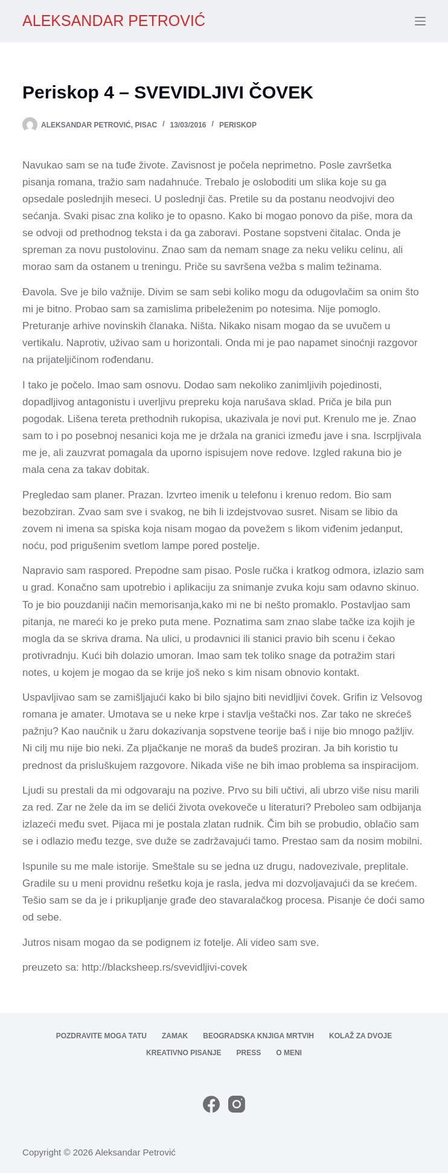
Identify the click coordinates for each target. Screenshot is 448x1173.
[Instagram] (236, 1104)
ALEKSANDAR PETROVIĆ (113, 20)
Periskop (238, 125)
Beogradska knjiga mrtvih (258, 1036)
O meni (289, 1053)
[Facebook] (211, 1104)
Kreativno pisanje (183, 1053)
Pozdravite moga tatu (101, 1036)
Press (249, 1053)
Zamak (175, 1036)
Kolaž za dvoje (360, 1036)
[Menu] (420, 21)
